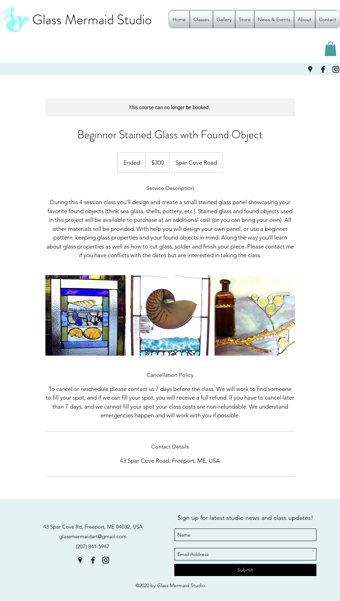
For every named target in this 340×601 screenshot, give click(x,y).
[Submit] (245, 570)
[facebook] (323, 69)
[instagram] (105, 560)
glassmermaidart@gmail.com (93, 536)
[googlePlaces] (310, 69)
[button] (330, 49)
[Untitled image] (85, 315)
